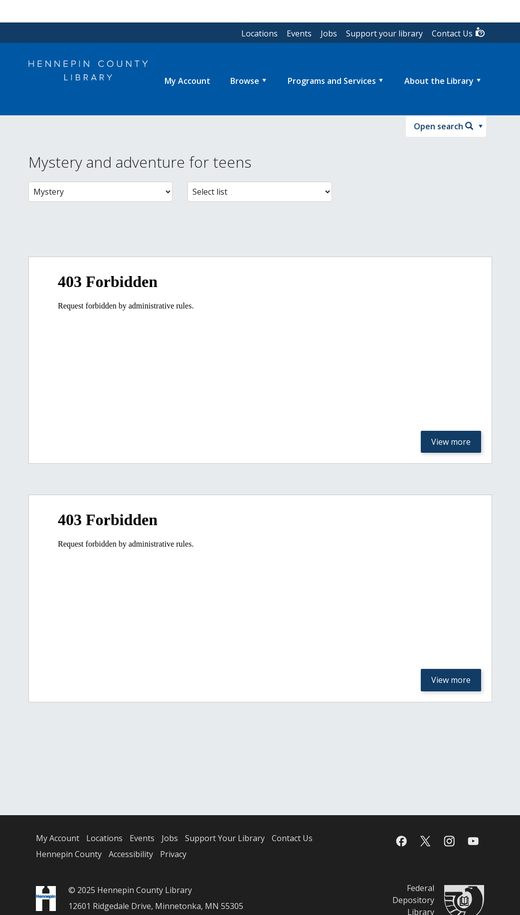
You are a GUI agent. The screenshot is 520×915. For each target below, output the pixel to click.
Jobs (329, 33)
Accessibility (131, 854)
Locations (259, 33)
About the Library (439, 80)
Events (299, 33)
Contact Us (459, 32)
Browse (244, 80)
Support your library (384, 33)
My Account (57, 838)
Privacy (173, 854)
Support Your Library (225, 838)
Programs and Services (332, 80)
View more (451, 441)
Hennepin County (69, 854)
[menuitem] (187, 80)
